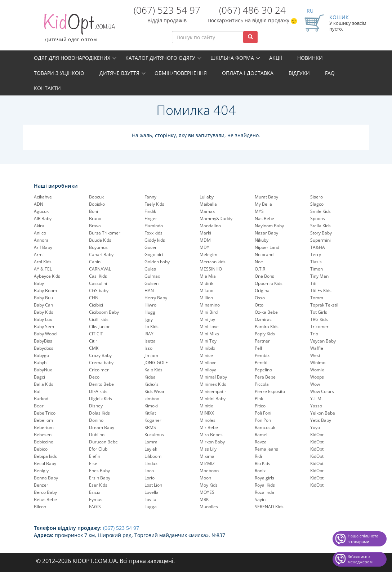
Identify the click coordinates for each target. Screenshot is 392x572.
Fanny (150, 197)
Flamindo (153, 226)
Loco (149, 471)
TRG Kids (319, 319)
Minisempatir (213, 391)
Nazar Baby (266, 233)
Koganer (152, 420)
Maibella (208, 204)
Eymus (95, 499)
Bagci (39, 377)
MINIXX (207, 413)
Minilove (208, 362)
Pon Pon (263, 420)
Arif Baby (43, 247)
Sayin (260, 499)
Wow (315, 384)
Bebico (41, 449)
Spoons (317, 218)
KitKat (150, 413)
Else (93, 463)
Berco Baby (45, 492)
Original (263, 290)
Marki (205, 233)
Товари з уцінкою (59, 73)
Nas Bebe (264, 218)
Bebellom (43, 420)
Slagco (317, 204)
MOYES (207, 492)
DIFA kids (98, 391)
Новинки (310, 57)
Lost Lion (153, 485)
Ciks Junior (99, 326)
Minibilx (207, 348)
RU (310, 10)
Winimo (317, 362)
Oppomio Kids (268, 283)
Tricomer (319, 326)
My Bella (263, 204)
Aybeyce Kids (47, 276)
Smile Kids (320, 211)
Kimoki (151, 406)
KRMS (150, 427)
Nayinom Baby (269, 226)
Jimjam (151, 355)
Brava (95, 226)
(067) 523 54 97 (167, 10)
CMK (93, 348)
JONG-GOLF (156, 362)
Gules (150, 269)
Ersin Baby (99, 478)
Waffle (316, 348)
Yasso (316, 406)
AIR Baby (43, 218)
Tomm (316, 298)
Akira (39, 226)
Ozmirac (263, 319)
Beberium (44, 427)
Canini (95, 262)
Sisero (316, 197)
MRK (204, 499)
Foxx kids (153, 233)
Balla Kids (43, 384)
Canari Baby (101, 254)
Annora (41, 240)
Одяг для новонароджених (72, 57)
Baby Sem (44, 326)
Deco (94, 377)
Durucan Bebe (103, 442)
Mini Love (209, 326)
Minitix (206, 406)
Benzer (41, 485)
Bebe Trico (44, 413)
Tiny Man (319, 276)
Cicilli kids (98, 319)
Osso (260, 298)
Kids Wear (154, 391)
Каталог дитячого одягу (160, 57)
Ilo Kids (151, 326)
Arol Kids (43, 262)
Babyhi (41, 362)
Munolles (209, 507)
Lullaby (207, 197)
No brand (264, 254)
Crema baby (101, 362)
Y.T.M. (316, 399)
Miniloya (208, 370)
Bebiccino (43, 442)
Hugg (149, 312)
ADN (38, 204)
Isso (148, 348)
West (315, 355)
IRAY (148, 334)
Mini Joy (207, 319)
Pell (258, 348)
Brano (95, 218)
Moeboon (209, 471)
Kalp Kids (153, 370)
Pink (259, 399)
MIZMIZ (207, 463)
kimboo (151, 399)
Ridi (258, 456)
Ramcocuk (265, 427)
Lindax (150, 463)
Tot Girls (318, 312)
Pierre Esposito (270, 391)
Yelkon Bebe (322, 413)
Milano (206, 290)
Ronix (260, 471)
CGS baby (98, 290)
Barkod (41, 399)
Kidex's (151, 384)
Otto (259, 305)
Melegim (208, 254)
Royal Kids (265, 485)
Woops (317, 377)
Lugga (150, 507)
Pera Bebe (265, 377)
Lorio (149, 478)
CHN (93, 298)
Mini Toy (208, 341)
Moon (205, 478)
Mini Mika (209, 334)
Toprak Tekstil (324, 305)
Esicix (94, 492)
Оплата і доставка (247, 73)
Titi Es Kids (320, 290)
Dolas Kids (99, 413)
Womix (317, 370)
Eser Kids (98, 485)
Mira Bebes (211, 435)
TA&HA (317, 247)
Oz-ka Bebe (266, 312)
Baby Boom (45, 290)
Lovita (150, 499)
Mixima (207, 456)
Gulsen (151, 283)
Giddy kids (154, 240)
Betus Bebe (45, 499)
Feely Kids (154, 204)
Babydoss (43, 348)
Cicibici (96, 305)
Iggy (148, 319)
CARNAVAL (100, 269)
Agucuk (41, 211)
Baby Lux (43, 319)
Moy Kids (209, 485)
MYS (259, 211)
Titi (313, 283)
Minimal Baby (213, 377)
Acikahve (43, 197)
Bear (39, 406)
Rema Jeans (266, 449)
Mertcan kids (213, 262)
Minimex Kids (213, 384)
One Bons (264, 276)
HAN (149, 290)
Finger (150, 218)
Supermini (320, 240)
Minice (206, 355)
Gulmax (152, 276)
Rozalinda (264, 492)
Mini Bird (209, 312)
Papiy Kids (265, 334)
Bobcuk (96, 197)
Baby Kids (43, 312)
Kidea (150, 377)
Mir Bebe (209, 427)
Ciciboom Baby (104, 312)
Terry (315, 254)
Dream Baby (101, 427)
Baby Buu (43, 298)
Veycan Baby (323, 341)
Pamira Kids (267, 326)
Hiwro (150, 305)
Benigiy (41, 471)
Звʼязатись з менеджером (360, 559)
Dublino (96, 435)
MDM (205, 240)
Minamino (210, 305)
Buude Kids (100, 240)
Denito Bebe (101, 384)
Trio (314, 334)
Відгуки (299, 73)
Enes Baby (99, 471)
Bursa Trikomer (104, 233)
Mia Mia (208, 276)
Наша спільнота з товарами (363, 538)
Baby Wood (45, 334)
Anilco (40, 233)
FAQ (330, 73)
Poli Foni (263, 413)
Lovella (151, 492)
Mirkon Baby (212, 442)
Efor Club (98, 449)
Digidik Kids (100, 399)
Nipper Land (267, 247)
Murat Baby (266, 197)
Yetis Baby (320, 420)
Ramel (261, 435)
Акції (275, 57)
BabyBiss (43, 341)
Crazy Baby (100, 355)
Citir (93, 341)
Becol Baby (45, 463)
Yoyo (315, 427)
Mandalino (210, 226)
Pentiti (261, 362)
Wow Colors (322, 391)
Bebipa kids (45, 456)
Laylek (150, 449)
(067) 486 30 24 (252, 10)
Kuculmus (154, 435)
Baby (39, 283)
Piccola (262, 384)
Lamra (150, 442)
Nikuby (261, 240)
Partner (262, 341)
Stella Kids (320, 226)
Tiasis (316, 262)
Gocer (150, 247)
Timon (316, 269)
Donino (96, 420)
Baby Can (43, 305)
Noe (259, 262)
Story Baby (321, 233)
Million (206, 298)
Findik (150, 211)
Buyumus (98, 247)
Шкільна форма (232, 57)
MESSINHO (211, 269)
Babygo (41, 355)
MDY (204, 247)
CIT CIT (96, 334)
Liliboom (152, 456)
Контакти (47, 88)
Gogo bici (153, 254)
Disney (96, 406)
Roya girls (264, 478)
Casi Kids (98, 276)
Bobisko (97, 204)
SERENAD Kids (269, 507)
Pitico (260, 406)
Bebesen (43, 435)
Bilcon (40, 507)
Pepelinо (263, 370)
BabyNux (43, 370)
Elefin (94, 456)
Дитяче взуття (119, 73)
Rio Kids (262, 463)
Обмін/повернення (181, 73)
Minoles (207, 420)
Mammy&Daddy (216, 218)
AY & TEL (43, 269)
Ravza (261, 442)
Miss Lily (208, 449)
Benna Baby (46, 478)
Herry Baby (155, 298)
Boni (93, 211)
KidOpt (317, 435)
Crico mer (99, 370)
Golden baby (157, 262)
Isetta (150, 341)
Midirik (206, 283)
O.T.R (260, 269)
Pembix (262, 355)
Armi (39, 254)
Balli (38, 391)
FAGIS (95, 507)
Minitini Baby (213, 399)
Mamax (207, 211)
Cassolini (98, 283)
